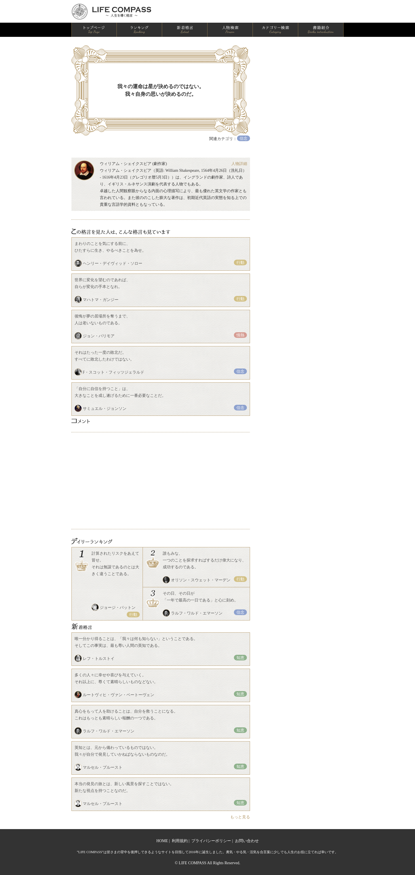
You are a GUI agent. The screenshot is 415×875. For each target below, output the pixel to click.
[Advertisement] (160, 480)
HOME (162, 841)
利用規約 (180, 841)
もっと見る (240, 817)
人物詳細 (239, 164)
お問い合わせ (247, 841)
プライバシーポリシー (211, 841)
